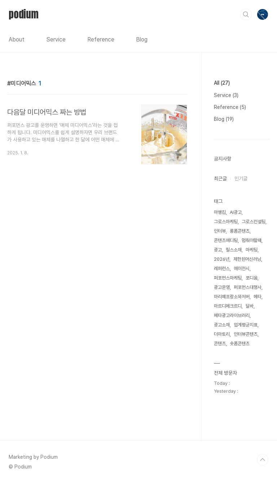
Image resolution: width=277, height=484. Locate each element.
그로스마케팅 (226, 221)
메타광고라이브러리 (232, 315)
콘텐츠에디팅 (226, 240)
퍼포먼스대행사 (247, 287)
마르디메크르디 (228, 306)
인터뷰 (220, 231)
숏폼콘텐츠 (240, 343)
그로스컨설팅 (253, 221)
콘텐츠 (220, 343)
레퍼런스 (222, 268)
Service (56, 39)
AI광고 (236, 212)
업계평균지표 (246, 324)
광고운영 (222, 287)
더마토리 (222, 334)
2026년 (221, 259)
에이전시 (242, 268)
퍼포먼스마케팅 (228, 278)
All (222, 83)
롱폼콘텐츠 (240, 231)
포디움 (252, 278)
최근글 (220, 178)
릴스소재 (234, 249)
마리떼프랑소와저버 (232, 296)
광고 (218, 249)
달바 (250, 306)
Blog (142, 39)
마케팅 (252, 249)
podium (24, 14)
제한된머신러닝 (247, 259)
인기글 (240, 178)
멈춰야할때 (251, 240)
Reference (100, 39)
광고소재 (222, 324)
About (17, 39)
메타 (257, 296)
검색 (246, 14)
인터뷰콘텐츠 (246, 334)
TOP (262, 460)
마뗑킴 (220, 212)
